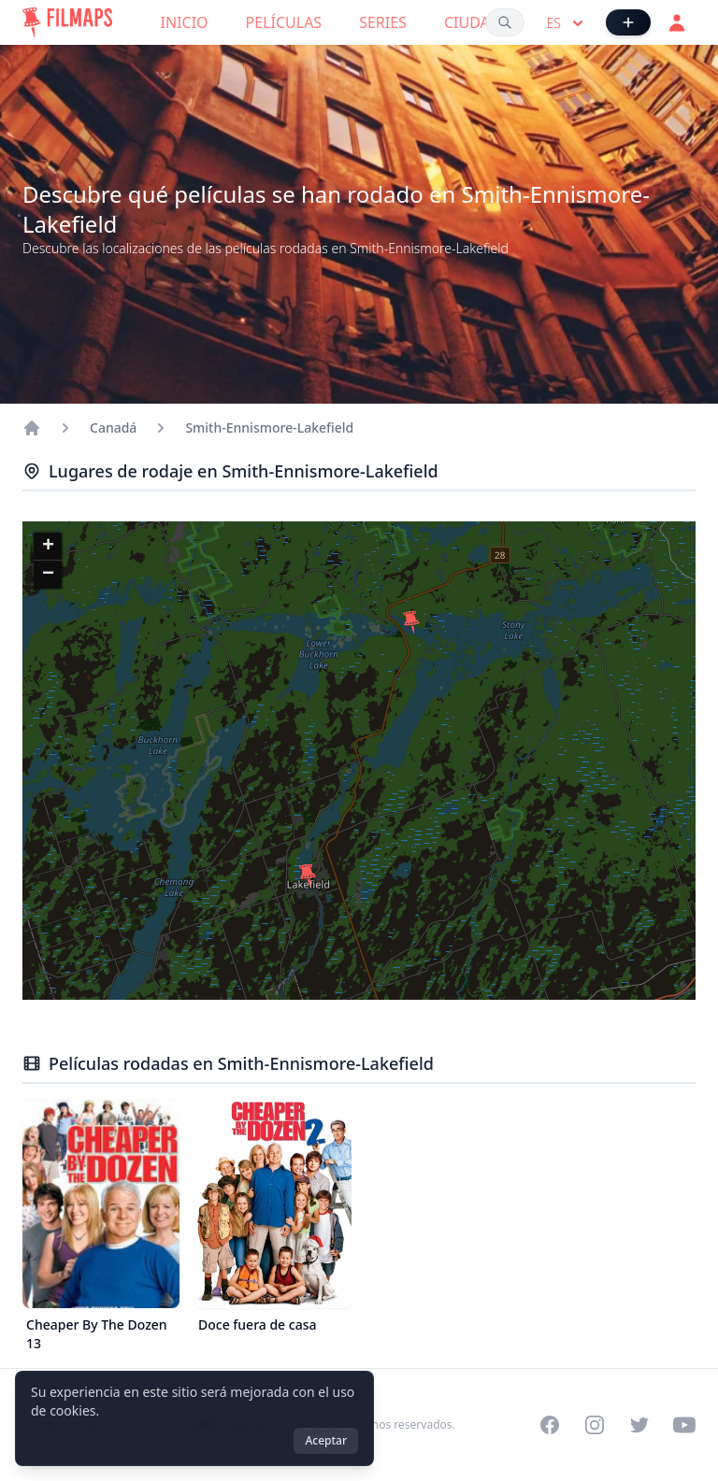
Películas (284, 22)
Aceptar (326, 1440)
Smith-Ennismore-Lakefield (269, 427)
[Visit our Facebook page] (549, 1425)
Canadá (113, 427)
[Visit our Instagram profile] (594, 1425)
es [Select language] (567, 23)
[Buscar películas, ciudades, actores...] (504, 22)
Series (383, 22)
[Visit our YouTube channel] (684, 1425)
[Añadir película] (628, 22)
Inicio (184, 22)
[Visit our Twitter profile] (639, 1425)
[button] (307, 875)
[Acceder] (677, 22)
